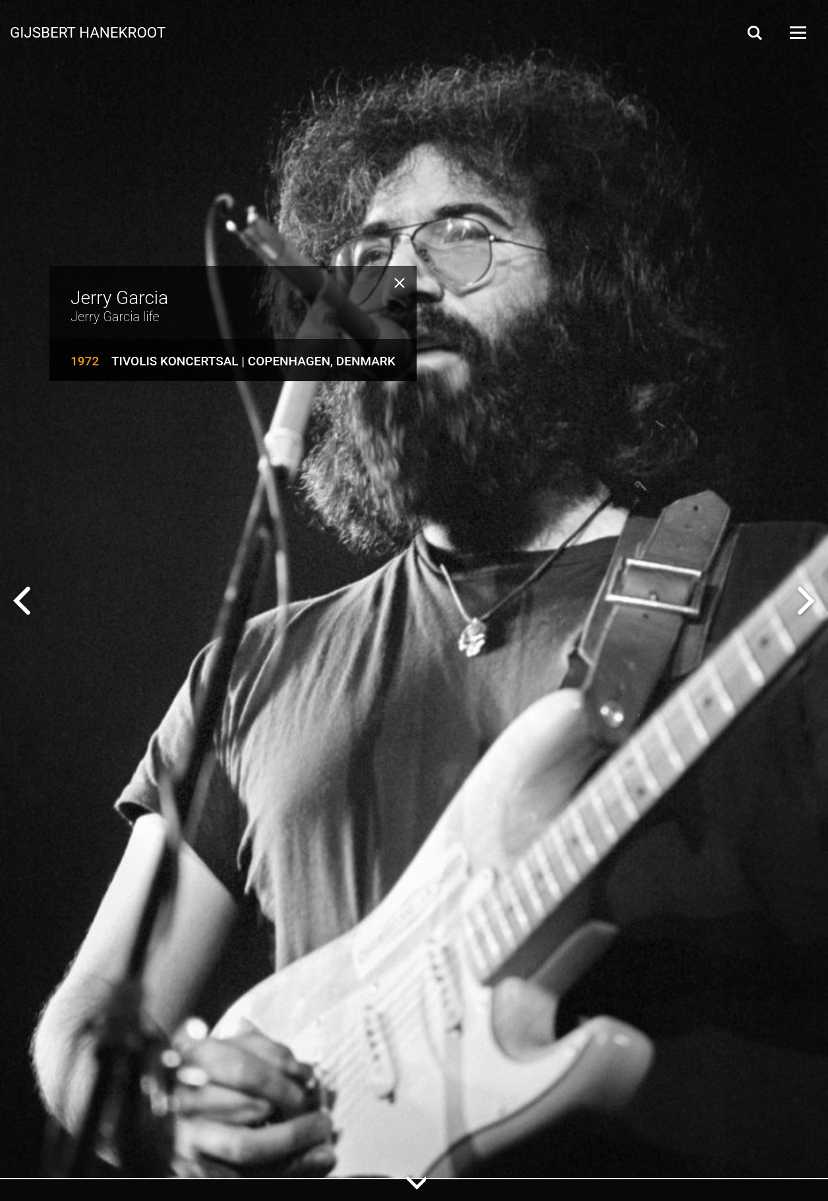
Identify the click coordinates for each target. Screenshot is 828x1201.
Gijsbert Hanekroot (87, 32)
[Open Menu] (797, 32)
